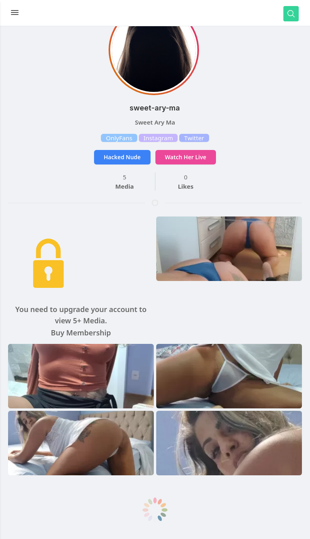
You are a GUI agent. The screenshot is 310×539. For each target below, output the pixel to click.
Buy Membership (81, 332)
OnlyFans (119, 138)
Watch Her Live (185, 157)
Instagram (158, 138)
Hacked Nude (122, 157)
